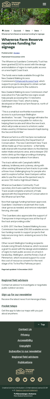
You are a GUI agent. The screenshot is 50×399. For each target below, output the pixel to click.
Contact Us (25, 329)
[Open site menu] (44, 4)
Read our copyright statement (26, 390)
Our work (17, 30)
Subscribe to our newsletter (25, 351)
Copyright (25, 346)
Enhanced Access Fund (26, 81)
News (27, 30)
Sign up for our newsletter (17, 294)
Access (17, 53)
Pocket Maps (9, 306)
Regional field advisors (15, 280)
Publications (25, 362)
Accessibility (25, 340)
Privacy (25, 335)
